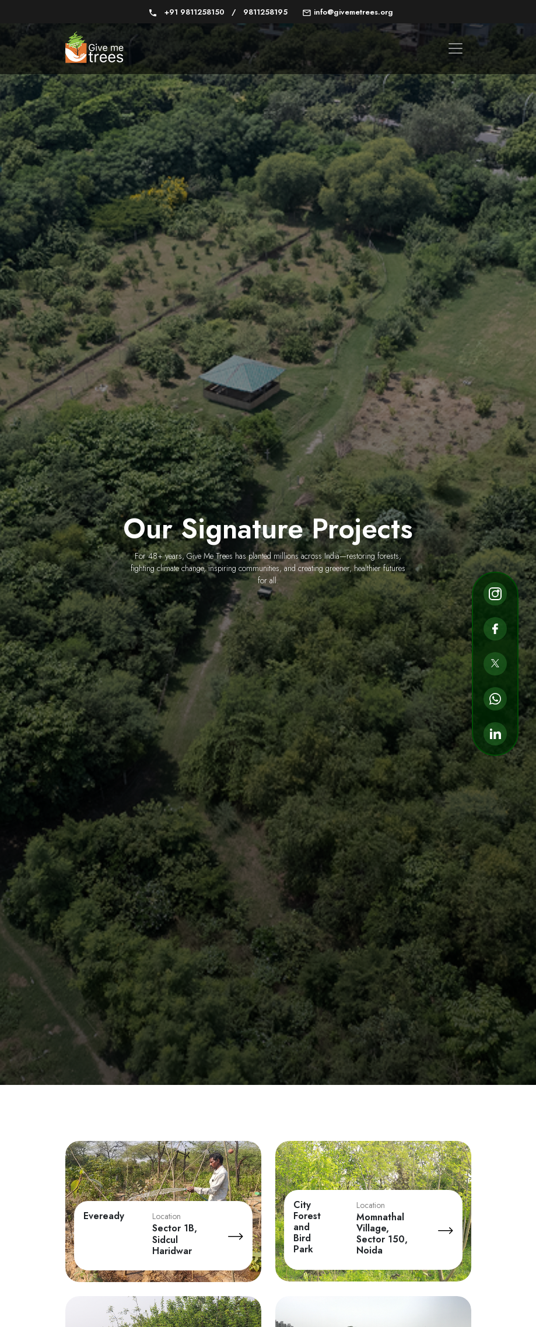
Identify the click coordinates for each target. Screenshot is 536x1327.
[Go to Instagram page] (495, 593)
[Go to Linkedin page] (495, 733)
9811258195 (260, 11)
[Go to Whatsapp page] (495, 698)
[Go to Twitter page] (495, 663)
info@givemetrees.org (347, 11)
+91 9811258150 (187, 11)
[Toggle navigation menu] (455, 48)
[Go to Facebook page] (495, 628)
